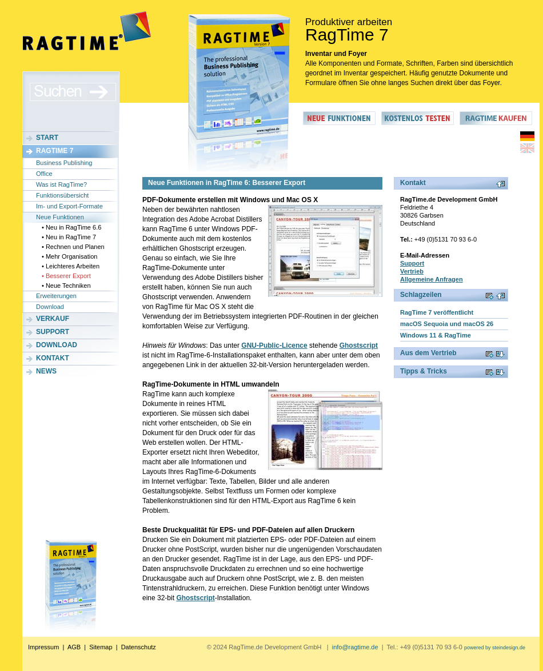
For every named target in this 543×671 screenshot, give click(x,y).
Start (47, 138)
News (46, 371)
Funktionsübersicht (62, 195)
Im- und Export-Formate (69, 206)
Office (44, 173)
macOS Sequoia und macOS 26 (446, 323)
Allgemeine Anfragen (431, 279)
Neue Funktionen (60, 217)
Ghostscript (359, 345)
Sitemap (100, 647)
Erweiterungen (56, 295)
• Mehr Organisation (69, 256)
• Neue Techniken (66, 285)
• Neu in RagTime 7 (69, 237)
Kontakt (52, 358)
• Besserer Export (66, 275)
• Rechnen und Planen (73, 246)
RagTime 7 (54, 151)
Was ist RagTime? (61, 184)
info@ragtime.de (355, 647)
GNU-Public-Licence (274, 345)
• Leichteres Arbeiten (70, 266)
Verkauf (52, 319)
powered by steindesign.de (494, 647)
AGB (74, 647)
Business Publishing (64, 162)
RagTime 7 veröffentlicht (436, 312)
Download (50, 306)
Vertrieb (412, 271)
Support (52, 332)
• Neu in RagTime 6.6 (71, 227)
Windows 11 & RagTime (435, 335)
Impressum (43, 647)
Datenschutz (138, 647)
